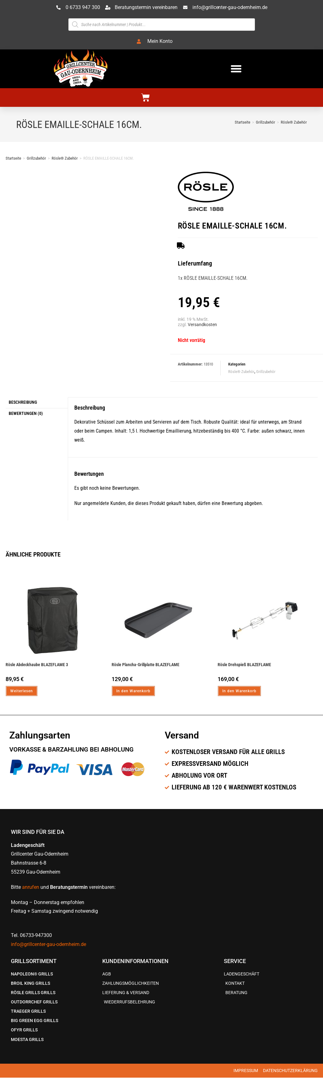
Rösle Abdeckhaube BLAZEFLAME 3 (37, 664)
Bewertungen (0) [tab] (26, 412)
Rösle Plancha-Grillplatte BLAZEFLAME (145, 664)
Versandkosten (202, 324)
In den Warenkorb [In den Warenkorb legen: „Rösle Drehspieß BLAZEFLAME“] (239, 691)
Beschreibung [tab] (23, 402)
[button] (236, 68)
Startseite (13, 158)
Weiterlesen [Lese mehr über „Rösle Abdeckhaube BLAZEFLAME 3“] (21, 691)
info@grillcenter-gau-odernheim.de (48, 944)
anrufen (30, 887)
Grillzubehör (36, 158)
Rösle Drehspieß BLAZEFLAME (244, 664)
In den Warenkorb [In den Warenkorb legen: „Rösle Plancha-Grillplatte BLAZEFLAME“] (133, 691)
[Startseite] (242, 122)
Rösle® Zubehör (294, 122)
